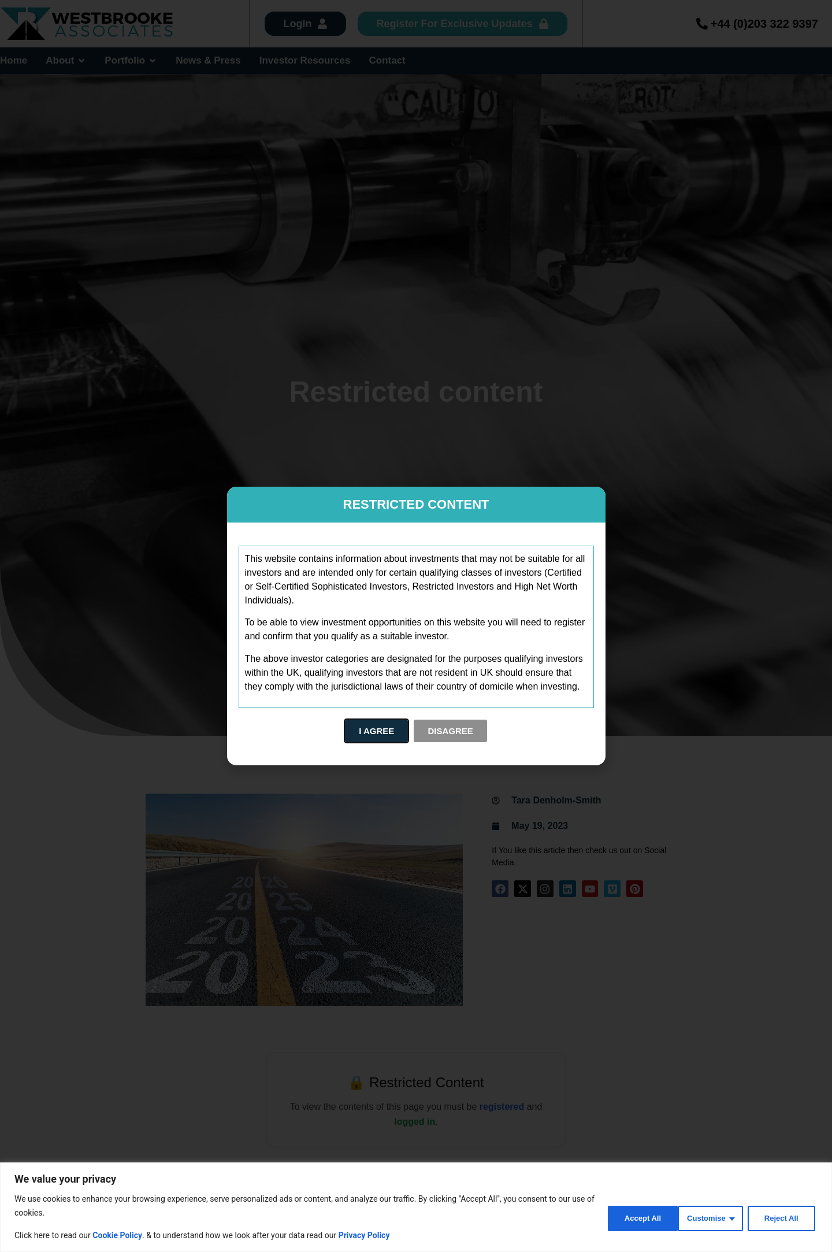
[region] (416, 1207)
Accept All (781, 1216)
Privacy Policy (364, 1235)
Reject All (705, 1216)
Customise (627, 1216)
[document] (416, 626)
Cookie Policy (117, 1235)
